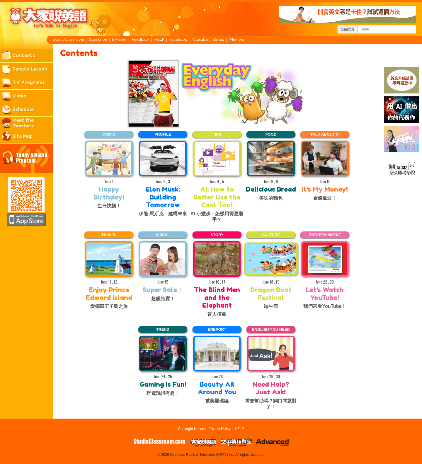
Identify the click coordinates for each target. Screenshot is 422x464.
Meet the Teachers (23, 123)
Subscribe (98, 39)
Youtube (200, 39)
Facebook (178, 39)
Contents (23, 55)
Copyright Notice (191, 429)
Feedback (140, 39)
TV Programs (28, 82)
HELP (159, 39)
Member (237, 39)
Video (19, 96)
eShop (218, 39)
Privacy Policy (219, 429)
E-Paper (119, 39)
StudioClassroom (68, 39)
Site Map (22, 136)
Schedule (23, 109)
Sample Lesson (29, 69)
